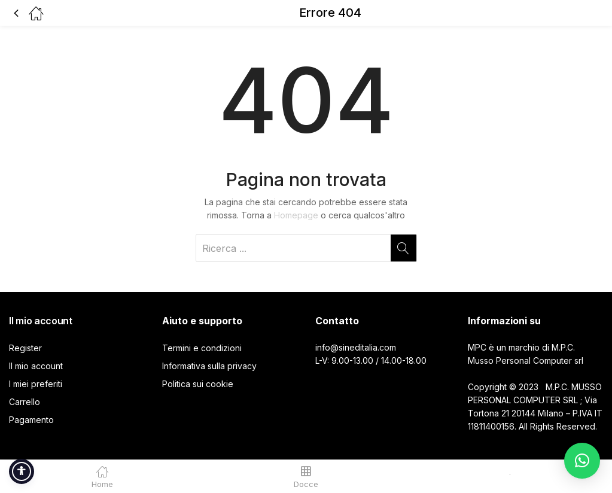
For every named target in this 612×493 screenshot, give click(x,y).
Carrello (24, 402)
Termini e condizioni (202, 348)
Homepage (296, 215)
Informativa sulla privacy (209, 366)
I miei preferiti (35, 384)
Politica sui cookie (197, 384)
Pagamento (31, 420)
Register (25, 348)
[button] (582, 461)
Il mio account (36, 366)
